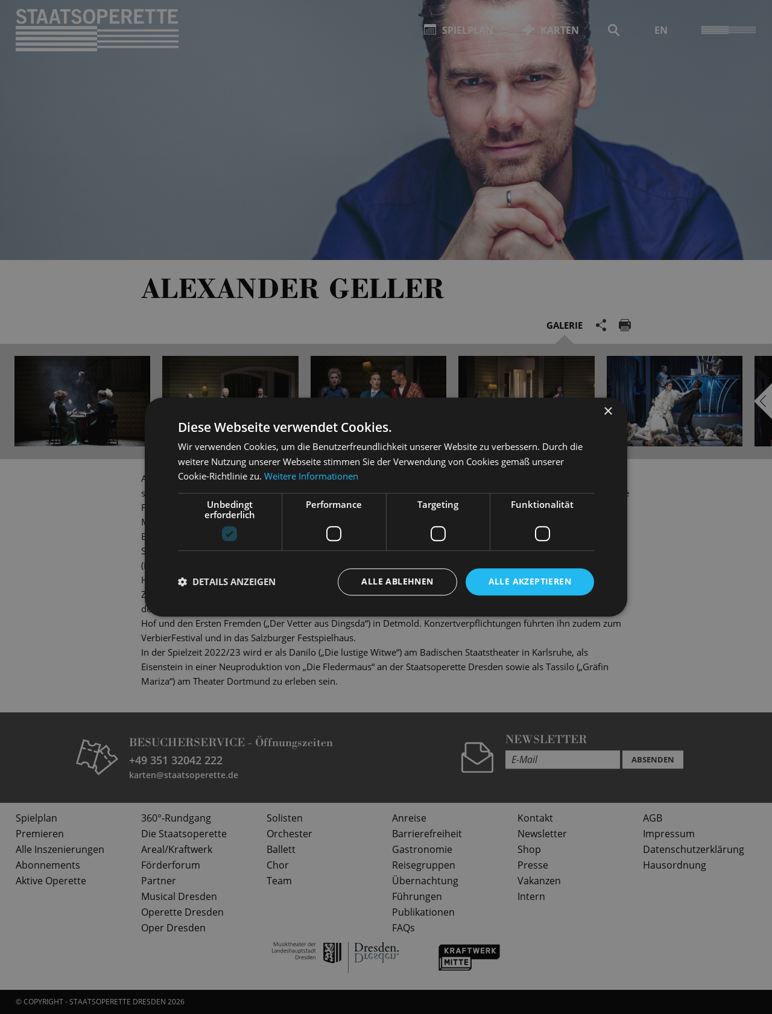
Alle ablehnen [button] (397, 581)
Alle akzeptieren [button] (530, 581)
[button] (227, 582)
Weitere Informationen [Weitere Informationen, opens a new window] (311, 477)
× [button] (607, 411)
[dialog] (386, 507)
